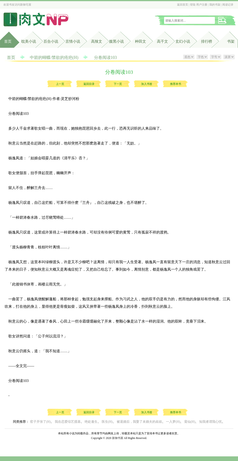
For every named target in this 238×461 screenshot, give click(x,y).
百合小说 (50, 41)
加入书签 (146, 84)
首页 (8, 41)
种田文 (140, 41)
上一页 (60, 84)
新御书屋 (117, 438)
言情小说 (72, 41)
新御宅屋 (25, 4)
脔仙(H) (189, 421)
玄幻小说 (182, 41)
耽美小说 (28, 41)
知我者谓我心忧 (210, 421)
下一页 (118, 84)
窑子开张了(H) (40, 421)
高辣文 (96, 41)
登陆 (192, 4)
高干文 (162, 41)
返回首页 (182, 4)
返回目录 (89, 84)
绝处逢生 (91, 421)
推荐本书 (175, 84)
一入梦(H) (173, 421)
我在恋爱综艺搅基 (68, 421)
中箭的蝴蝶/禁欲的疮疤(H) (54, 57)
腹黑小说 (116, 41)
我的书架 (214, 4)
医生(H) (107, 421)
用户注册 (201, 4)
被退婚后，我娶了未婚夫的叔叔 (139, 421)
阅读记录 (227, 4)
